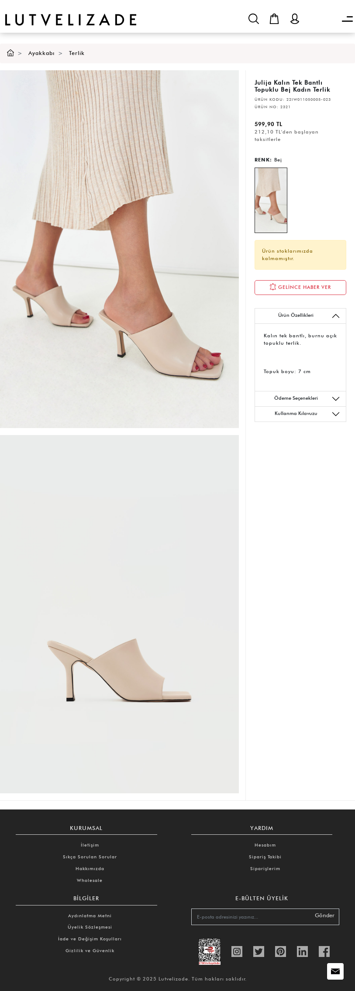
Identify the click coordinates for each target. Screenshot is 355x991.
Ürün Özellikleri (309, 316)
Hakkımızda (90, 868)
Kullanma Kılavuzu (307, 414)
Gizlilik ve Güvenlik (89, 950)
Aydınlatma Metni (90, 915)
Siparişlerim (265, 868)
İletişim (90, 844)
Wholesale (90, 880)
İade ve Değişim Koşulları (90, 938)
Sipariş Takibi (265, 856)
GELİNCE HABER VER (300, 286)
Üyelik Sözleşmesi (90, 926)
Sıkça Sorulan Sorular (90, 856)
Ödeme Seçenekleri (307, 398)
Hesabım (265, 844)
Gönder (324, 915)
